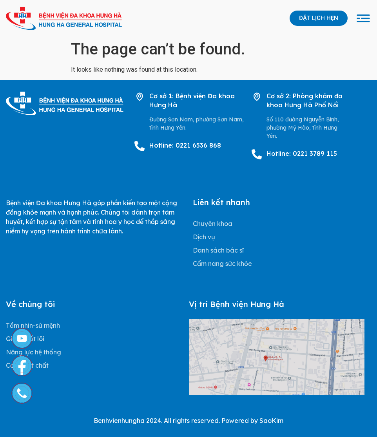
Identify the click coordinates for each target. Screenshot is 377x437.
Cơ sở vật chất (27, 365)
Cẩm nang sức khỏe (222, 263)
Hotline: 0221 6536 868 (185, 145)
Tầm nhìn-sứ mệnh (33, 325)
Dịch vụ (204, 237)
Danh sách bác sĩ (218, 250)
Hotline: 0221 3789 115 (301, 153)
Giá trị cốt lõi (25, 339)
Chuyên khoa (212, 224)
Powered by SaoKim (252, 420)
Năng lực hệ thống (33, 352)
